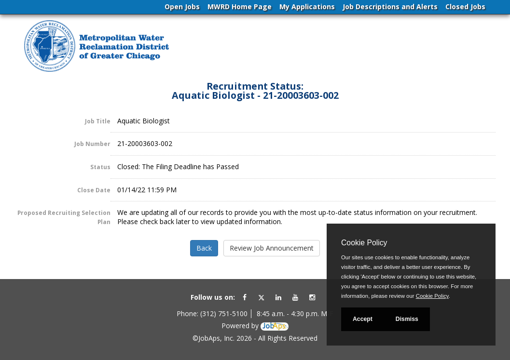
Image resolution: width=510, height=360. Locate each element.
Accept (362, 319)
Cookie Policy (364, 243)
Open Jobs (182, 6)
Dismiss (407, 319)
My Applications (307, 6)
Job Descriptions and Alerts (390, 6)
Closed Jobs (465, 6)
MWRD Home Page (239, 6)
